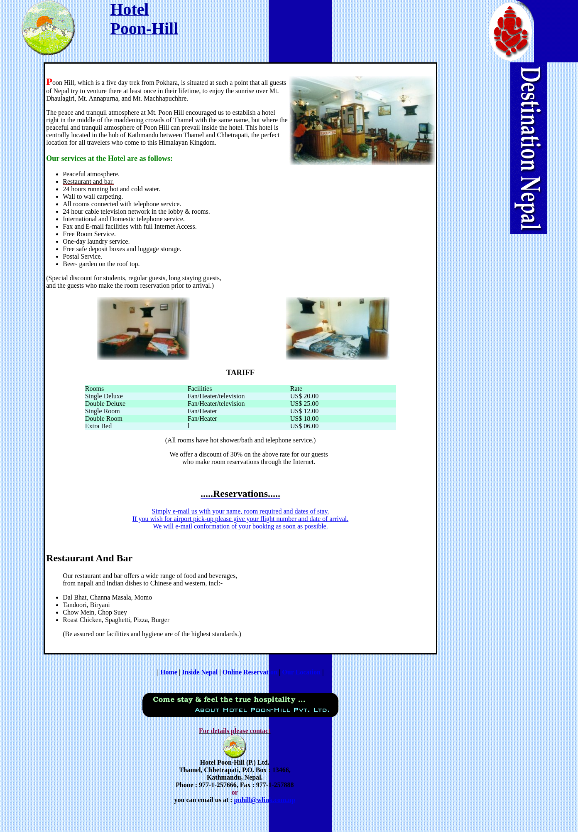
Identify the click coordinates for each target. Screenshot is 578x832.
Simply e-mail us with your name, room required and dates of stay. (240, 511)
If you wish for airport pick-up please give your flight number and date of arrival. (240, 518)
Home (168, 672)
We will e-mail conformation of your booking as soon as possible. (240, 526)
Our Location (301, 672)
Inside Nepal (200, 672)
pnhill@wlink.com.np (264, 799)
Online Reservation (250, 672)
